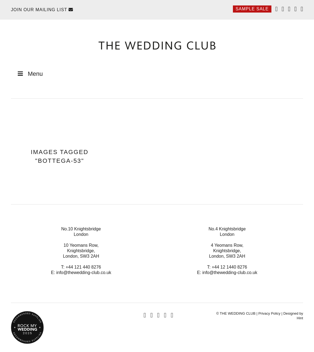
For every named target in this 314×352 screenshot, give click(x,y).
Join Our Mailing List (42, 9)
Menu (29, 73)
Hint (300, 318)
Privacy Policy (269, 313)
